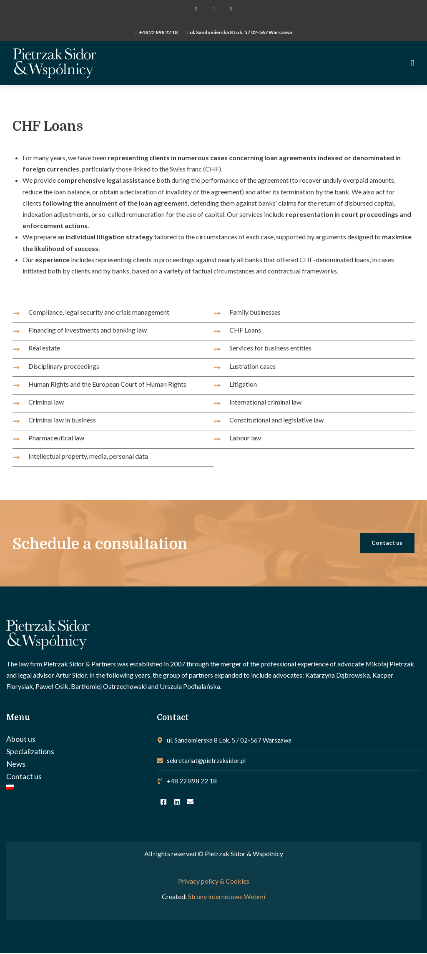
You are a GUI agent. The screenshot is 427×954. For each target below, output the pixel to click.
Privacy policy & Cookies (213, 881)
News (15, 764)
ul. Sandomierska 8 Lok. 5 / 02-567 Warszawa (241, 32)
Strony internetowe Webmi (226, 897)
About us (20, 739)
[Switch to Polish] (77, 787)
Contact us (24, 777)
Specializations (30, 752)
